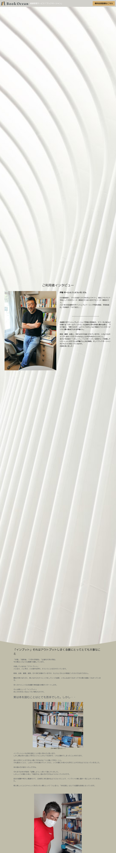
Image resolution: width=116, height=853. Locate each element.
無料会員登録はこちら (104, 3)
